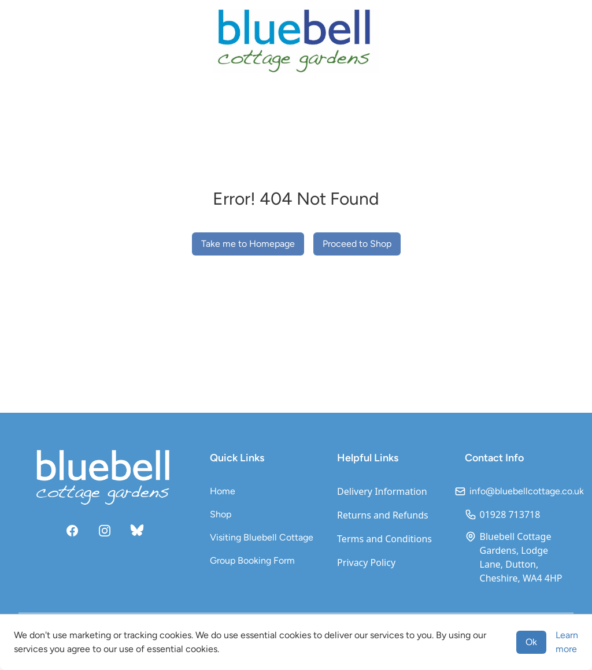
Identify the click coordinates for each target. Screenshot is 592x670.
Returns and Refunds (382, 515)
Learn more (567, 642)
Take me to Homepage (248, 243)
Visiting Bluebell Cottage (261, 537)
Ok (531, 641)
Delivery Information (382, 491)
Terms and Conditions (384, 538)
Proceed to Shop (357, 243)
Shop (220, 514)
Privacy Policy (366, 562)
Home (222, 491)
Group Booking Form (252, 560)
